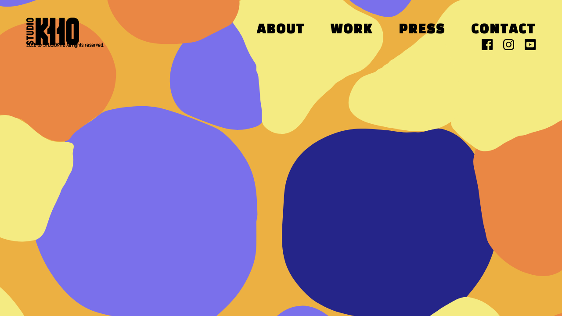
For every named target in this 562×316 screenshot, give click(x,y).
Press (422, 30)
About (281, 30)
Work (352, 30)
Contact (503, 30)
